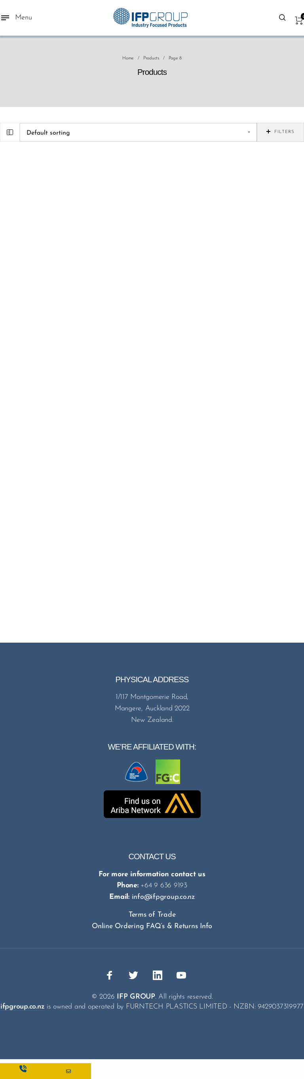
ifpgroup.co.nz (22, 1006)
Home (128, 58)
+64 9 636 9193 (164, 885)
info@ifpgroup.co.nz (163, 897)
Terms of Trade (152, 915)
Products (151, 58)
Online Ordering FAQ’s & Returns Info (152, 926)
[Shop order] (138, 132)
